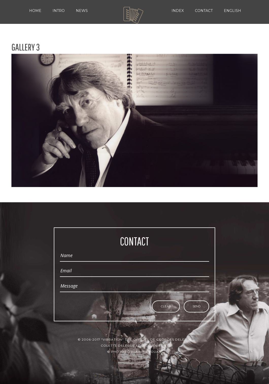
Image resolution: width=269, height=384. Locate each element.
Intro (59, 10)
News (82, 10)
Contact (204, 10)
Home (35, 10)
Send (196, 306)
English (232, 10)
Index (178, 10)
